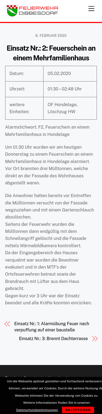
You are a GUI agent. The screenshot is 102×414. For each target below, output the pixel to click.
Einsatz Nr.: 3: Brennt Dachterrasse (53, 338)
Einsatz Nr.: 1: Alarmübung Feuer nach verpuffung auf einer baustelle (51, 326)
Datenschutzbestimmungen (37, 410)
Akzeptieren (78, 410)
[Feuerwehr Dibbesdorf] (32, 15)
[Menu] (91, 7)
